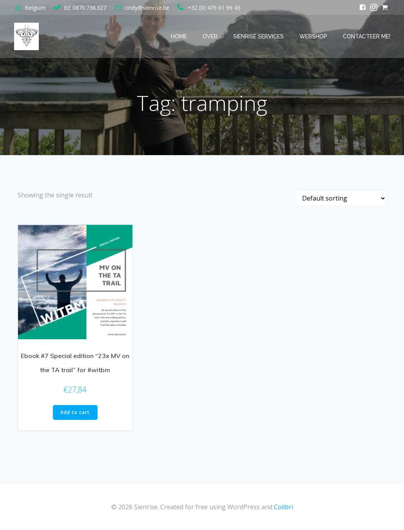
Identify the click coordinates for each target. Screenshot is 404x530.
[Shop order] (340, 198)
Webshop (313, 36)
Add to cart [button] (75, 412)
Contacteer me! (366, 36)
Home (179, 36)
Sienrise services (258, 36)
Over (210, 36)
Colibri (283, 507)
